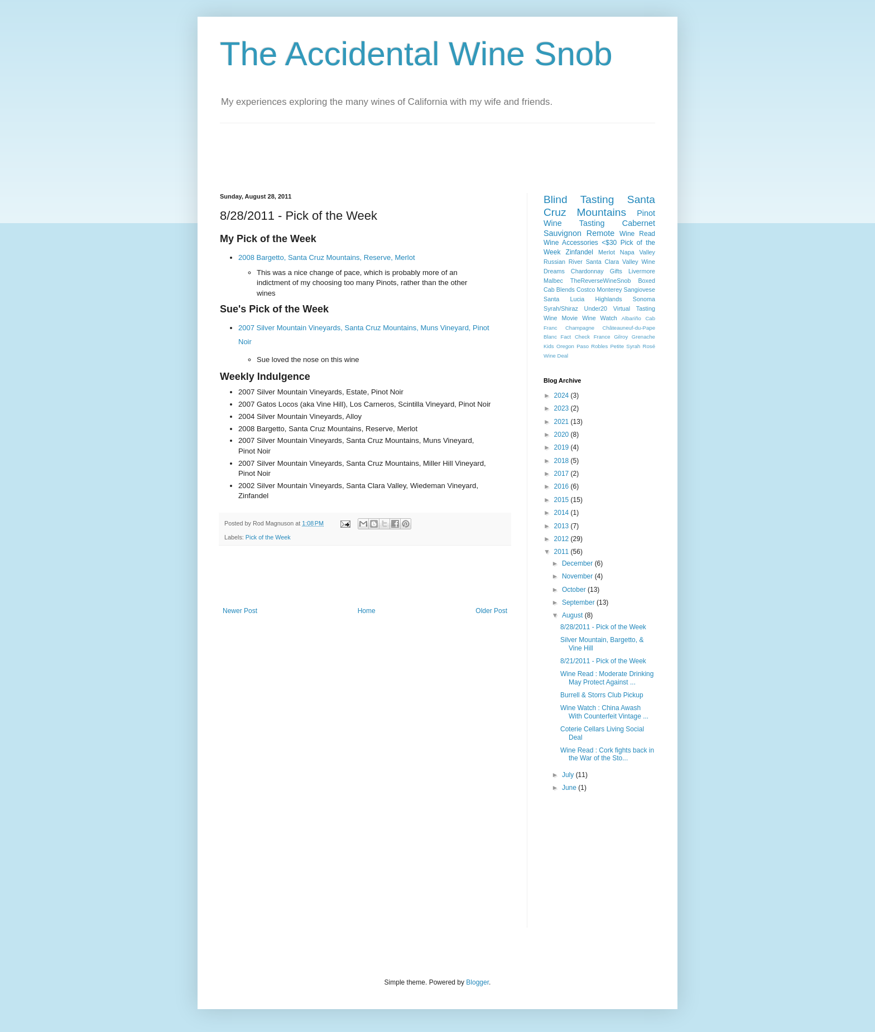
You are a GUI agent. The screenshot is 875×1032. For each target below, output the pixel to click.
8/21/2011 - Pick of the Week (603, 661)
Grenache (643, 337)
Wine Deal (556, 356)
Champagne (579, 328)
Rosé (649, 346)
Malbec (553, 280)
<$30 (609, 243)
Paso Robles (592, 346)
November (578, 576)
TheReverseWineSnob (600, 280)
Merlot (606, 252)
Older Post (491, 611)
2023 (562, 408)
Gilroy (621, 337)
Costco (585, 289)
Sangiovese (639, 289)
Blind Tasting (579, 199)
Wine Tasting (574, 223)
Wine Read (637, 234)
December (578, 563)
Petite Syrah (625, 346)
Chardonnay (587, 271)
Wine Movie (561, 318)
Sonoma (644, 299)
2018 (562, 461)
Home (367, 611)
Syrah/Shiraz (561, 308)
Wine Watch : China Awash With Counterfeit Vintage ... (604, 712)
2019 (562, 447)
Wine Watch (599, 318)
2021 (562, 422)
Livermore (641, 271)
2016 (562, 486)
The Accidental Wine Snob (416, 54)
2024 (562, 395)
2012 (562, 539)
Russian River (563, 261)
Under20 (595, 308)
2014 (562, 513)
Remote (600, 233)
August (573, 615)
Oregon (565, 346)
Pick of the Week (268, 537)
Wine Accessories (571, 243)
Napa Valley (637, 252)
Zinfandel (579, 252)
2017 (562, 474)
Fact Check (575, 337)
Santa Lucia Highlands (583, 299)
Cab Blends (559, 289)
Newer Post (240, 611)
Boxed (646, 280)
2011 (562, 552)
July (569, 775)
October (575, 590)
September (579, 602)
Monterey (609, 289)
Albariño (631, 318)
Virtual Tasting (634, 308)
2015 (562, 500)
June (570, 788)
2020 (562, 434)
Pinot (646, 213)
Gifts (616, 271)
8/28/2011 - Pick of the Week (603, 627)
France (602, 337)
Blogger (477, 982)
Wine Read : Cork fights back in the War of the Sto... (607, 754)
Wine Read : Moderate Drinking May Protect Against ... (606, 678)
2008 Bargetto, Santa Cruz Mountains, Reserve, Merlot (326, 257)
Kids (549, 346)
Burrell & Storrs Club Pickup (601, 695)
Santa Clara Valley (612, 261)
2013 (562, 526)
